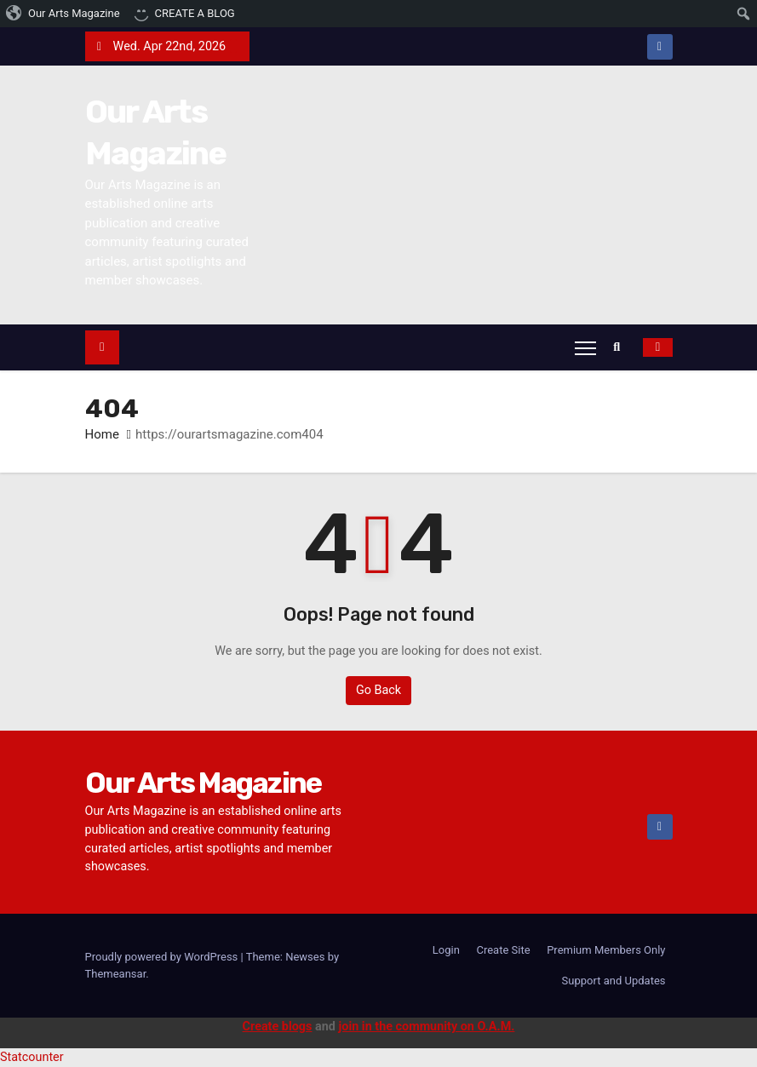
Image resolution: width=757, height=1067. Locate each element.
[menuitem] (63, 13)
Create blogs (278, 1026)
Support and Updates (614, 980)
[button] (621, 347)
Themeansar (115, 973)
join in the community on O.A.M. (427, 1026)
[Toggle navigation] (585, 347)
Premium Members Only (606, 950)
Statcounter (32, 1057)
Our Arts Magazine (203, 783)
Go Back (378, 690)
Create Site (503, 950)
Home (102, 434)
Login (446, 950)
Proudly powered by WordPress (163, 956)
